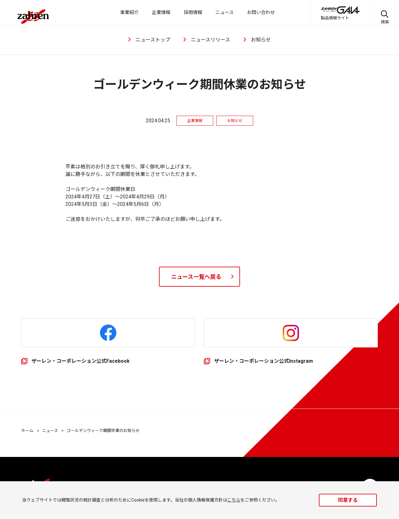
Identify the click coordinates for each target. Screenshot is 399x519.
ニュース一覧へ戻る (196, 277)
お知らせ (261, 40)
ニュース (50, 430)
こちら (233, 499)
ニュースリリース (210, 40)
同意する (348, 500)
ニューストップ (153, 40)
